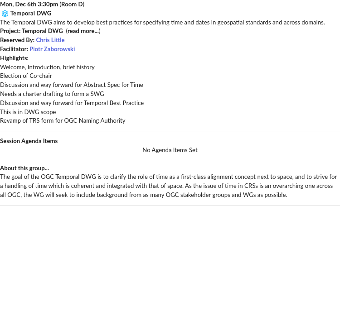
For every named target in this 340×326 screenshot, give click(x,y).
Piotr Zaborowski (52, 49)
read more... (83, 30)
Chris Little (50, 39)
